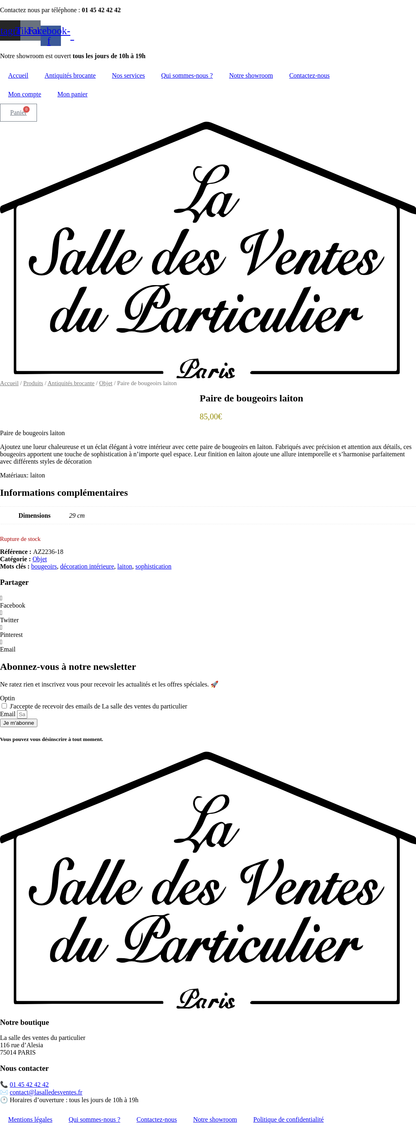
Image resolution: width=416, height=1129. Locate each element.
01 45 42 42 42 (29, 1084)
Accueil (18, 75)
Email (8, 714)
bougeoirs (44, 566)
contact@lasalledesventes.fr (46, 1092)
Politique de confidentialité (289, 1119)
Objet (106, 383)
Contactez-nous (309, 75)
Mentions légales (30, 1119)
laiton (124, 566)
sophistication (153, 566)
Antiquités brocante (70, 75)
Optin (7, 698)
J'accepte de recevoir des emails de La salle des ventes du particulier (98, 706)
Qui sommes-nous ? (187, 75)
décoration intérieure (87, 566)
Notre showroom (251, 75)
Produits (33, 383)
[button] (208, 602)
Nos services (128, 75)
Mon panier (72, 94)
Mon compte (24, 94)
